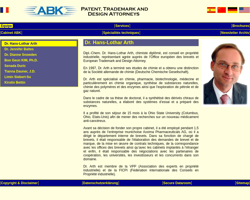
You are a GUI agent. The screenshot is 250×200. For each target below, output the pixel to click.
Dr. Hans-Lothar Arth (20, 44)
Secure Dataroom (177, 183)
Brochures (240, 26)
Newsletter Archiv (235, 33)
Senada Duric (15, 66)
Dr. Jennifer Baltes (19, 49)
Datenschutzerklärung (100, 183)
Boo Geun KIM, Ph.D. (21, 60)
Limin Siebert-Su (17, 77)
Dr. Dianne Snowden (20, 55)
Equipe (6, 26)
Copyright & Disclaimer (19, 183)
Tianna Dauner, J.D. (19, 71)
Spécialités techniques (121, 33)
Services (122, 26)
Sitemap (242, 183)
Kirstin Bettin (14, 82)
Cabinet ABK (11, 33)
